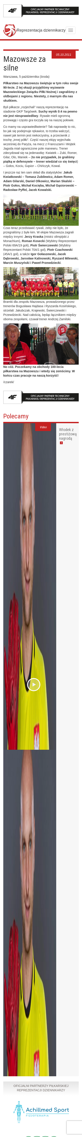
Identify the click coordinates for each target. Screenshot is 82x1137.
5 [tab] (59, 49)
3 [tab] (52, 49)
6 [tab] (62, 49)
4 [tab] (55, 49)
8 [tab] (69, 49)
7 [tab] (66, 49)
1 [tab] (45, 49)
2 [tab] (48, 49)
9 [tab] (73, 49)
